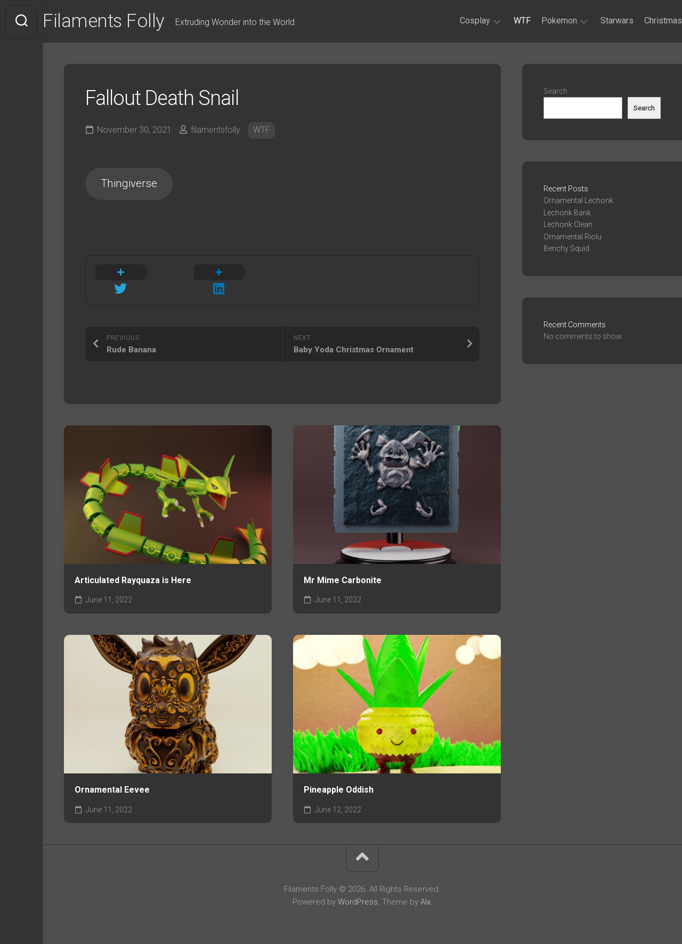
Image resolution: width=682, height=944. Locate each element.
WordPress (358, 889)
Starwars (595, 20)
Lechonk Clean (567, 226)
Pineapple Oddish (339, 777)
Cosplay (454, 20)
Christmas (642, 20)
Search (555, 92)
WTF (500, 20)
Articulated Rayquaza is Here (133, 568)
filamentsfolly (216, 131)
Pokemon (538, 20)
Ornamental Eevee (112, 777)
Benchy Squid (566, 250)
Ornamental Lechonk (578, 202)
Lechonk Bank (567, 213)
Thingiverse (130, 185)
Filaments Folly (126, 22)
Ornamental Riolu (572, 237)
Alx (425, 889)
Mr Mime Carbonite (342, 568)
